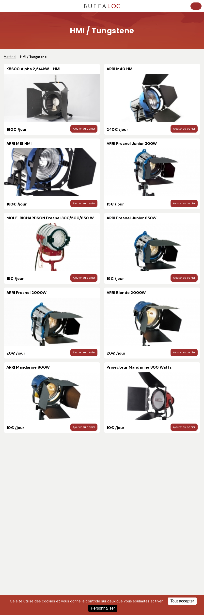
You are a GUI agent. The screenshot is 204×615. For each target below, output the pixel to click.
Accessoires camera (21, 533)
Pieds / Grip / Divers (19, 539)
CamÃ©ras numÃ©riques (123, 539)
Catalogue (13, 484)
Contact (11, 490)
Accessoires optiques (21, 550)
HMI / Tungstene (116, 527)
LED (106, 521)
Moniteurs (111, 509)
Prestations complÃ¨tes (121, 545)
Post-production (17, 509)
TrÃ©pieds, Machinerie (22, 545)
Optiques (111, 533)
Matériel (10, 57)
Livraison (12, 521)
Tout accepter (182, 601)
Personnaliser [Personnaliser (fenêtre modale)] (103, 608)
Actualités (13, 478)
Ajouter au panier (84, 127)
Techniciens (14, 515)
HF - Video (112, 515)
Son (8, 527)
